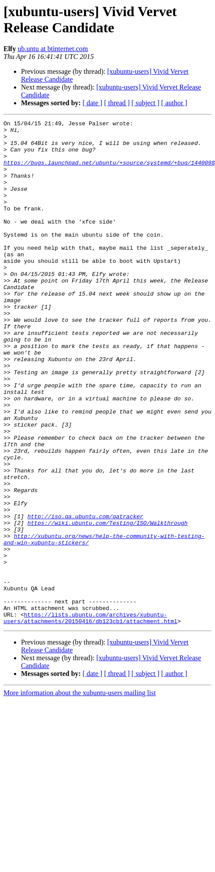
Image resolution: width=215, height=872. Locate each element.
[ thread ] (117, 103)
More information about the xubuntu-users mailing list (79, 793)
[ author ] (174, 103)
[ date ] (92, 103)
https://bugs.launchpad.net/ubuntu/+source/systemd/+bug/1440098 (109, 172)
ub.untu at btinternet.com (52, 48)
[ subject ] (146, 103)
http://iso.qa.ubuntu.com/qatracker (85, 596)
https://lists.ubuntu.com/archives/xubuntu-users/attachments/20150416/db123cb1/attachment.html (90, 718)
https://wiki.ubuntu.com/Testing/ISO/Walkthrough (108, 604)
